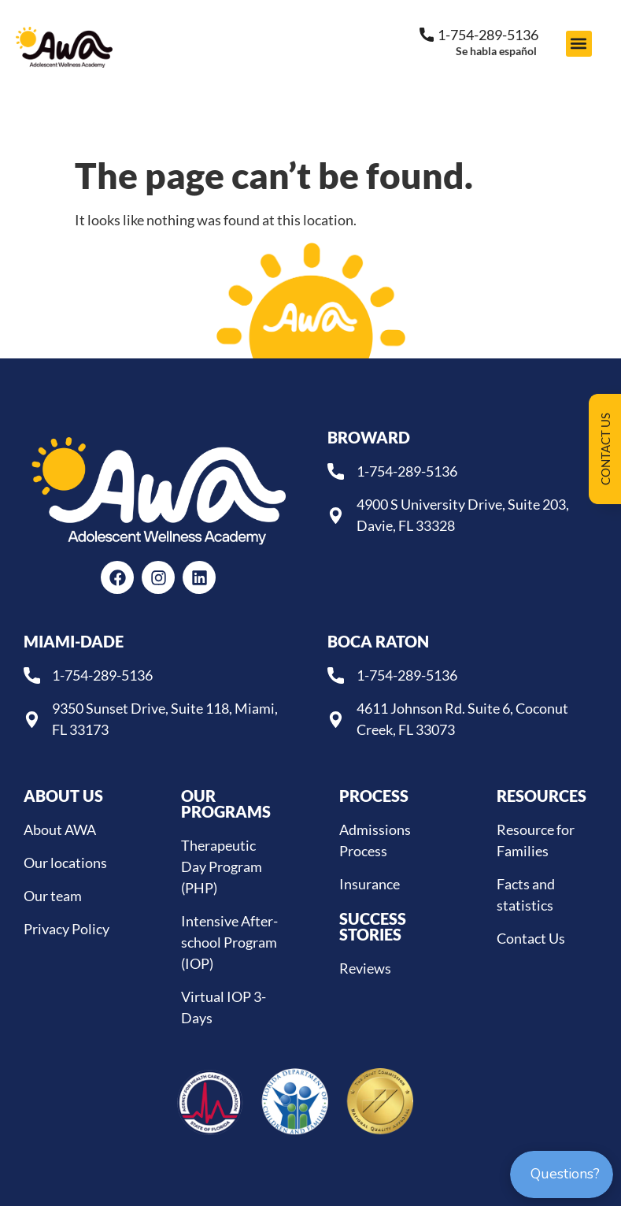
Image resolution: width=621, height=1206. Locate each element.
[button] (579, 44)
